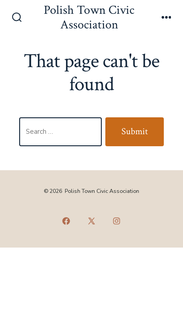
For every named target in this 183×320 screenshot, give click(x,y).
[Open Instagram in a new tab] (117, 221)
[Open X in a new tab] (91, 221)
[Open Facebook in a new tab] (66, 221)
